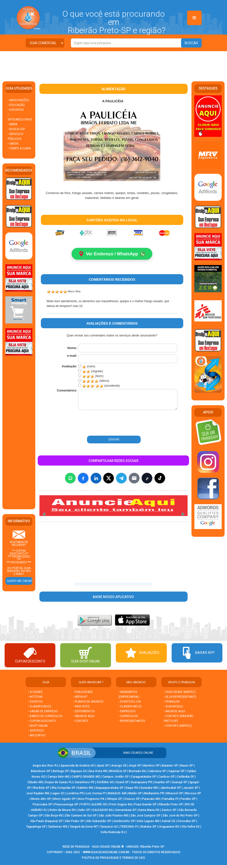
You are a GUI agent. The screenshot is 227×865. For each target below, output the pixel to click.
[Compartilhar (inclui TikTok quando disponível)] (159, 478)
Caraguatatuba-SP (143, 777)
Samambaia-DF (125, 810)
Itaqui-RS (132, 788)
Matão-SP (135, 793)
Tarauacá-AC (109, 827)
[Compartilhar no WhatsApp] (70, 478)
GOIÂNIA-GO (105, 782)
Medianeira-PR (154, 793)
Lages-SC (58, 793)
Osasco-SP (132, 799)
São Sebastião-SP (98, 821)
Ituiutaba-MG (149, 788)
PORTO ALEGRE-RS (94, 804)
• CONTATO (80, 721)
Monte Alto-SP (41, 799)
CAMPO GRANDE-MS (86, 777)
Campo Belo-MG (58, 777)
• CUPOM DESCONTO (42, 721)
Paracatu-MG (151, 799)
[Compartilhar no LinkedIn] (96, 478)
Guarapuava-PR (141, 782)
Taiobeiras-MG (57, 827)
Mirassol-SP (174, 793)
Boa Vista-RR (98, 771)
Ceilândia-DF (185, 777)
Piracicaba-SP (42, 804)
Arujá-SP (135, 765)
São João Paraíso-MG (113, 815)
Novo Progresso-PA (91, 799)
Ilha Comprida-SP (63, 788)
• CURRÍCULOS (128, 716)
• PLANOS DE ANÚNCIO (88, 702)
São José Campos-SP (146, 815)
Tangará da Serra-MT (84, 827)
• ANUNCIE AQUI (84, 716)
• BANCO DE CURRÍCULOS (45, 716)
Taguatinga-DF (36, 827)
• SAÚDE (13, 143)
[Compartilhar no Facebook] (83, 478)
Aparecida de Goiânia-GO (77, 765)
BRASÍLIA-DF (118, 771)
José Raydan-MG (37, 793)
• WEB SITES (81, 706)
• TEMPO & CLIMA (19, 148)
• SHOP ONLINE (38, 726)
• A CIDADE (35, 692)
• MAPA (12, 124)
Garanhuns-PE (85, 782)
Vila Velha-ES (190, 827)
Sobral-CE (168, 821)
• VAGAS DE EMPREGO (43, 711)
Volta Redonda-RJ (113, 832)
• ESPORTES (16, 110)
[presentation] (97, 423)
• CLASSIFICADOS (39, 706)
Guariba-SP (162, 782)
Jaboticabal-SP (170, 788)
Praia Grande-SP (145, 804)
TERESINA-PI (129, 827)
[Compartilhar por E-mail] (134, 478)
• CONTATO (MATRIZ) (178, 726)
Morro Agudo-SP (64, 799)
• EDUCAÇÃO (16, 105)
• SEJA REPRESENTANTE (180, 697)
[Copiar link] (147, 478)
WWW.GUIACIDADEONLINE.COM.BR (106, 852)
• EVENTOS (35, 702)
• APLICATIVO (37, 735)
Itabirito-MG (85, 788)
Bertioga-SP (61, 771)
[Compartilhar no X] (108, 478)
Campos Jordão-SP (115, 777)
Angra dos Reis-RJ (45, 765)
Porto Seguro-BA (120, 804)
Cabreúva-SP (157, 771)
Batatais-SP (170, 765)
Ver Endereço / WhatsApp (112, 254)
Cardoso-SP (166, 777)
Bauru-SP (186, 765)
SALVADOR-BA (102, 810)
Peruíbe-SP (188, 799)
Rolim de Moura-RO (63, 810)
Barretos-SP (151, 765)
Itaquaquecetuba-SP (109, 788)
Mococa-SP (193, 793)
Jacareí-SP (190, 788)
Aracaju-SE (119, 765)
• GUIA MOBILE (173, 706)
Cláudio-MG (35, 782)
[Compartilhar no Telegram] (121, 478)
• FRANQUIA (172, 702)
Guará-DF (122, 782)
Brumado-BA (137, 771)
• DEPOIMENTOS (84, 711)
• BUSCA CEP (16, 129)
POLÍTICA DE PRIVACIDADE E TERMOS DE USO (113, 858)
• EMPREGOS (126, 711)
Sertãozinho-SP (124, 821)
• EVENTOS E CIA (129, 702)
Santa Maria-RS (149, 810)
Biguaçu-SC (79, 771)
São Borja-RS (54, 815)
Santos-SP (169, 810)
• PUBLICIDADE (83, 692)
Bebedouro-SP (41, 771)
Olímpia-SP (114, 799)
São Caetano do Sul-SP (81, 815)
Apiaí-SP (103, 765)
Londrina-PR (75, 793)
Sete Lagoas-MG (148, 821)
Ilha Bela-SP (41, 788)
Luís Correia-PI (96, 793)
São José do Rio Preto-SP (180, 815)
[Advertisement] (114, 64)
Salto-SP (84, 810)
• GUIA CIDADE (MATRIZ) (180, 692)
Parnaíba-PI (170, 799)
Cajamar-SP (176, 771)
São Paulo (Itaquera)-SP (46, 821)
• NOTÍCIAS (35, 697)
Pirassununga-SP (66, 804)
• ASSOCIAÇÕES (18, 100)
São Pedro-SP (74, 821)
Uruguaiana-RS (169, 827)
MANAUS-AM (117, 793)
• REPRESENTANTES (131, 721)
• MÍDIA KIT (80, 697)
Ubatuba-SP (148, 827)
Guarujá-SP (179, 782)
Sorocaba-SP (186, 821)
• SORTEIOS (36, 730)
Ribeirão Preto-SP (171, 804)
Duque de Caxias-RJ (59, 782)
